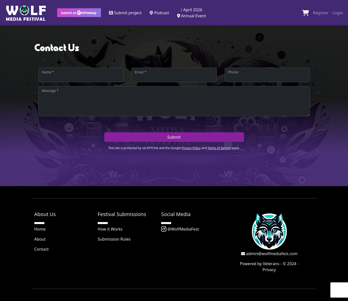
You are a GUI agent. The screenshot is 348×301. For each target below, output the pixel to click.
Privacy (269, 269)
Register (320, 13)
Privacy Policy (191, 148)
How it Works (110, 229)
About (40, 239)
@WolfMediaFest (180, 229)
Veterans (271, 263)
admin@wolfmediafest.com (269, 253)
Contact (41, 249)
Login (337, 13)
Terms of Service (218, 148)
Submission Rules (114, 239)
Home (40, 229)
